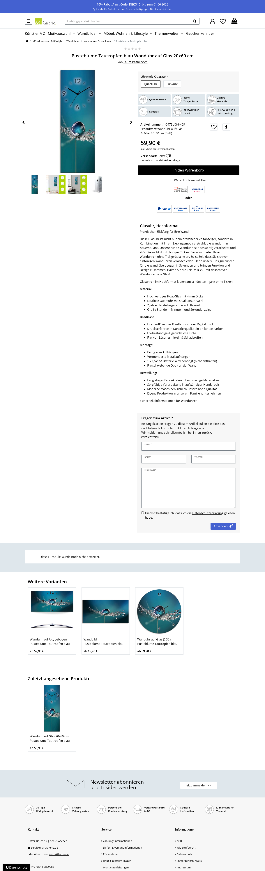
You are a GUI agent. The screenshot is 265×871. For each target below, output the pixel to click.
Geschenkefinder (200, 33)
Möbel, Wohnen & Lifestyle (126, 33)
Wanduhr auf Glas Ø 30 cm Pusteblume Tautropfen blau (157, 641)
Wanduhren (73, 41)
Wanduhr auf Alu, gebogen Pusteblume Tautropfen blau (50, 641)
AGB (178, 841)
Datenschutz (183, 854)
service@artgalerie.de (44, 847)
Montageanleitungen (115, 867)
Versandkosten (166, 149)
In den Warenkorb (188, 170)
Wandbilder (87, 33)
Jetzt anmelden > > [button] (198, 785)
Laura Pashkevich (135, 62)
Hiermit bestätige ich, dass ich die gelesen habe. (190, 515)
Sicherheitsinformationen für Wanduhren (168, 401)
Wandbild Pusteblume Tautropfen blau (103, 641)
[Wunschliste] (223, 21)
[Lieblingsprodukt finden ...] (127, 21)
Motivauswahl (59, 33)
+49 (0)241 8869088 (42, 866)
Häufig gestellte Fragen (116, 861)
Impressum (183, 867)
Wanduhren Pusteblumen (97, 41)
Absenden (223, 526)
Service (106, 829)
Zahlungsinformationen (116, 841)
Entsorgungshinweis (188, 861)
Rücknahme (109, 854)
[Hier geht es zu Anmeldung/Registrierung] (212, 21)
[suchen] (194, 21)
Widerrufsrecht (185, 847)
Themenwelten (167, 33)
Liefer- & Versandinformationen (121, 847)
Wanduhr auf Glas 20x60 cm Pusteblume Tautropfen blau (50, 738)
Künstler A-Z (35, 33)
